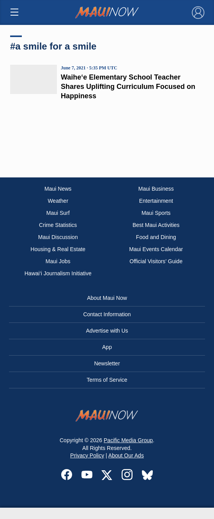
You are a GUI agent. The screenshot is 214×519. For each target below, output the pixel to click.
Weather (58, 201)
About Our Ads (126, 455)
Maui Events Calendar (156, 249)
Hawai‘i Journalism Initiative (58, 273)
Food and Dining (156, 237)
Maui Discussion (58, 237)
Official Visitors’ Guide (155, 261)
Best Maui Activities (156, 225)
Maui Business (156, 189)
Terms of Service (107, 380)
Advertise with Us (107, 331)
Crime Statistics (58, 225)
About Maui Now (107, 298)
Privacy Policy (87, 455)
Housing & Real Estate (57, 249)
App (107, 347)
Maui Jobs (58, 261)
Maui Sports (156, 213)
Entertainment (156, 201)
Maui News (57, 189)
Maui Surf (58, 213)
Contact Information (107, 314)
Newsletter (107, 363)
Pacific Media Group (128, 440)
